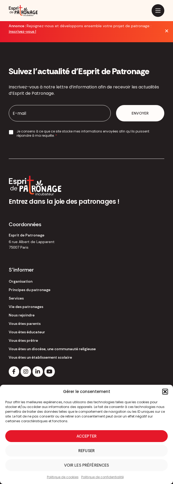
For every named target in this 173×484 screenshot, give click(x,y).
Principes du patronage (29, 289)
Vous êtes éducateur (27, 332)
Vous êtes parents (25, 323)
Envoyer (140, 113)
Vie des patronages (26, 306)
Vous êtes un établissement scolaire (40, 357)
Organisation (20, 281)
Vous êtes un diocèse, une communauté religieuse (52, 349)
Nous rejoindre (22, 315)
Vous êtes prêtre (23, 340)
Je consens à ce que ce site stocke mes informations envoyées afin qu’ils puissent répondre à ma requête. (83, 133)
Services (16, 298)
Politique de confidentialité (102, 477)
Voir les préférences (86, 465)
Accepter (86, 436)
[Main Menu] (158, 10)
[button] (165, 391)
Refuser (86, 450)
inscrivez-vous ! (22, 31)
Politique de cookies (63, 477)
